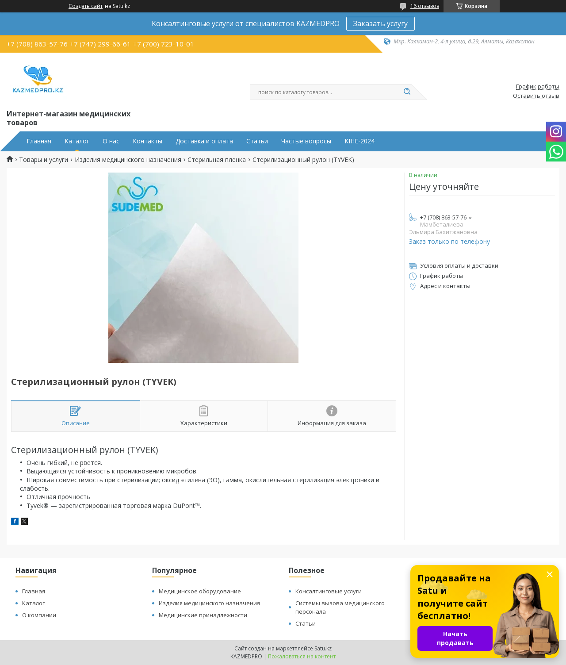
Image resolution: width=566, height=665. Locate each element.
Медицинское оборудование (200, 591)
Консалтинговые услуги (328, 591)
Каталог (77, 141)
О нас (111, 141)
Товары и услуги (43, 160)
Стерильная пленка (216, 160)
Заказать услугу (380, 23)
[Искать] (407, 92)
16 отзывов (424, 6)
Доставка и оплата (204, 141)
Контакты (147, 141)
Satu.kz (323, 648)
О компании (39, 615)
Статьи (257, 141)
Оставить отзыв (536, 96)
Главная (39, 141)
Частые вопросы (306, 141)
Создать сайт (86, 6)
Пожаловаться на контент (302, 656)
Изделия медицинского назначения (128, 160)
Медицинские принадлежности (203, 615)
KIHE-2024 (359, 141)
